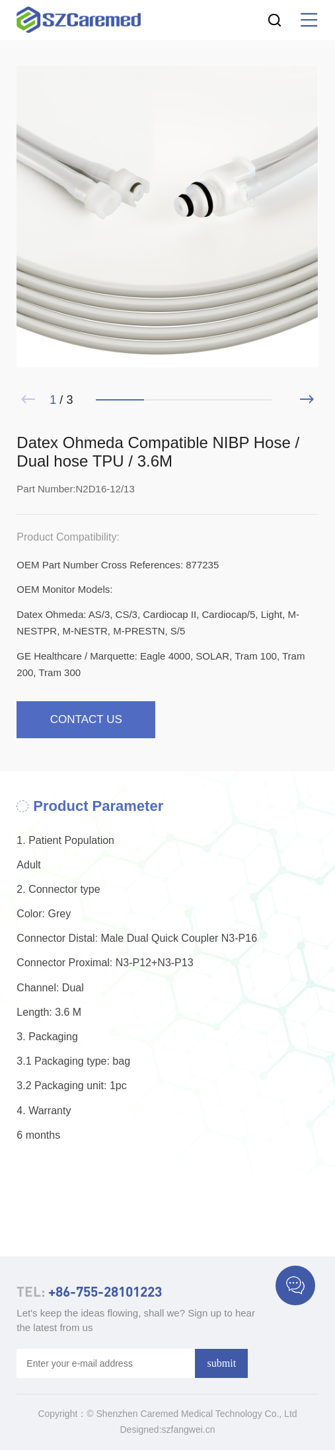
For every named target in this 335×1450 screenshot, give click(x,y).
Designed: (141, 1429)
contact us (86, 719)
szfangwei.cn (188, 1429)
